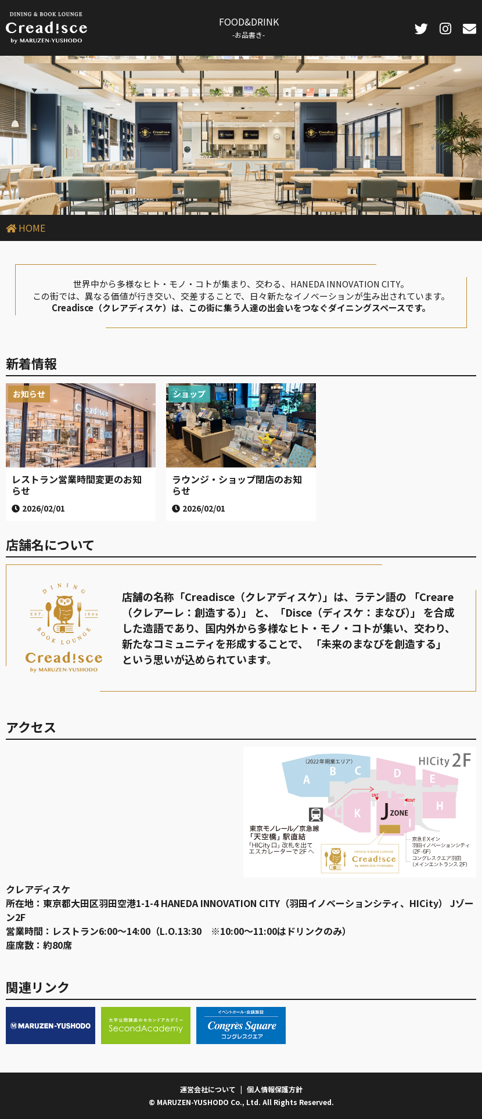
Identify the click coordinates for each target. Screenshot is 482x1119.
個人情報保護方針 (275, 1089)
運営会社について (208, 1089)
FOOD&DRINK (249, 27)
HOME (32, 228)
